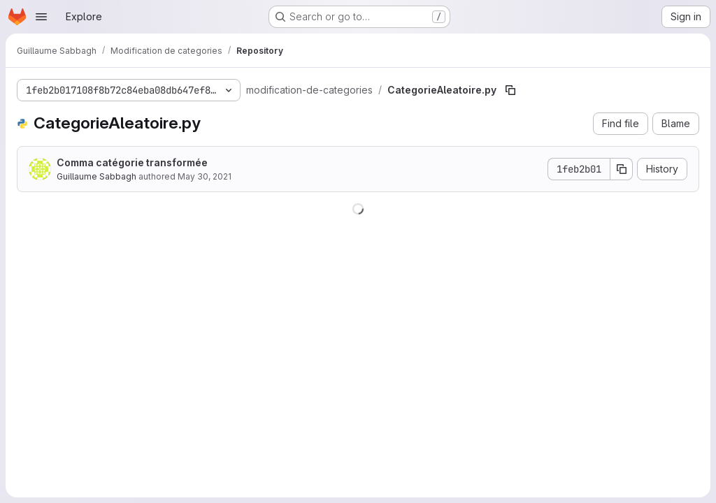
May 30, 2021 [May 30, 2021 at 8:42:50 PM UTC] (204, 176)
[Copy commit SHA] (621, 169)
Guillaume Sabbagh (96, 176)
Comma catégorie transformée (132, 162)
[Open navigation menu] (41, 17)
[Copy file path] (510, 90)
